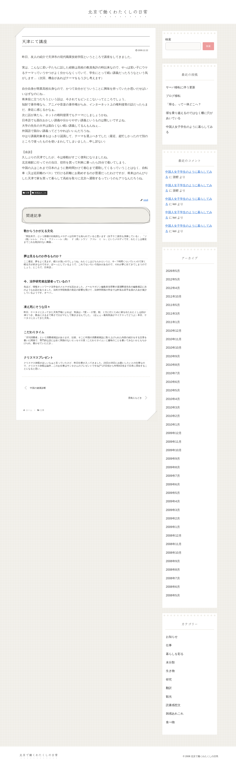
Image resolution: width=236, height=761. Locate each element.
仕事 (26, 193)
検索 (168, 39)
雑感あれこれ (39, 193)
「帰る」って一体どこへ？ (183, 104)
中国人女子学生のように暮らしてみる (189, 129)
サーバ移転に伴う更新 (180, 87)
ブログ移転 (173, 95)
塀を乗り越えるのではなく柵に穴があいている (189, 115)
